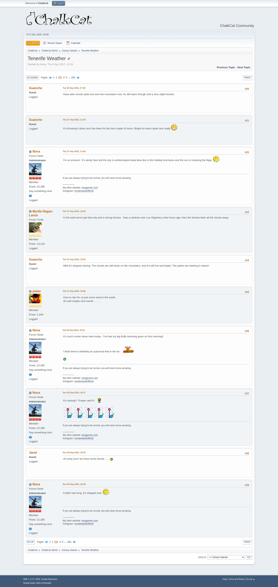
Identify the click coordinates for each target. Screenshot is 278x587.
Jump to (202, 557)
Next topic (243, 67)
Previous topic (226, 67)
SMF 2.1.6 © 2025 (31, 579)
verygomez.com (89, 187)
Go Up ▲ (250, 579)
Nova (36, 151)
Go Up (30, 542)
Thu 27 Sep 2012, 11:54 (74, 151)
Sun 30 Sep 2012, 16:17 (74, 392)
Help (225, 579)
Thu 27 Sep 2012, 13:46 (74, 291)
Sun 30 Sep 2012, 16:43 (74, 484)
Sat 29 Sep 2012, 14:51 (74, 330)
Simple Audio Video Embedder (37, 583)
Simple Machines (49, 579)
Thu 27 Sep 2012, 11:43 (74, 119)
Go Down (32, 78)
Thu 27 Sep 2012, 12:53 (74, 259)
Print (247, 78)
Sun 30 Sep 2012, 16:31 (74, 452)
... (69, 77)
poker (36, 291)
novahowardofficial (83, 191)
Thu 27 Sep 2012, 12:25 (74, 211)
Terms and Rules (236, 579)
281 (73, 77)
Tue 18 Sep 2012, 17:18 (74, 88)
